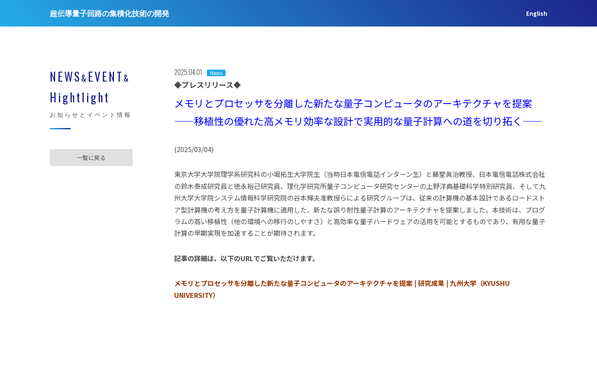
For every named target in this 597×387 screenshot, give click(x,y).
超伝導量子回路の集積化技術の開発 (109, 13)
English (536, 13)
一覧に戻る (91, 157)
